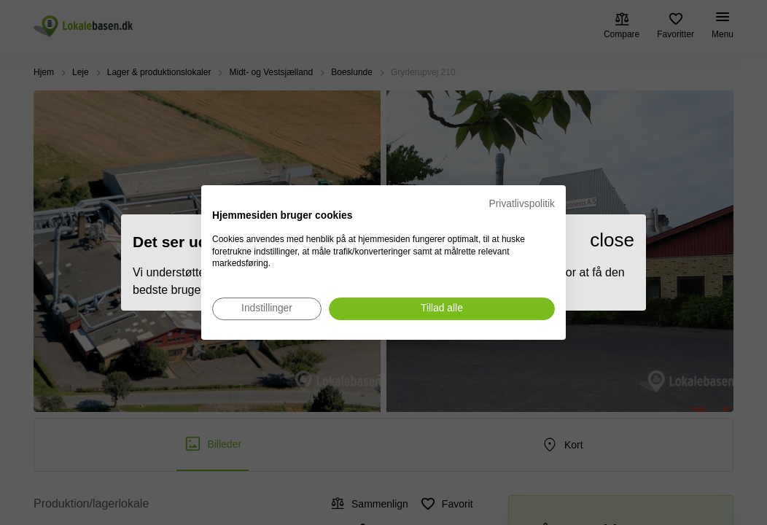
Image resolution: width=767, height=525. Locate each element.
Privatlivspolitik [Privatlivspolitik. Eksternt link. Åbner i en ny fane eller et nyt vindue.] (522, 203)
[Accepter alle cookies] (442, 309)
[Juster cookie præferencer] (267, 309)
